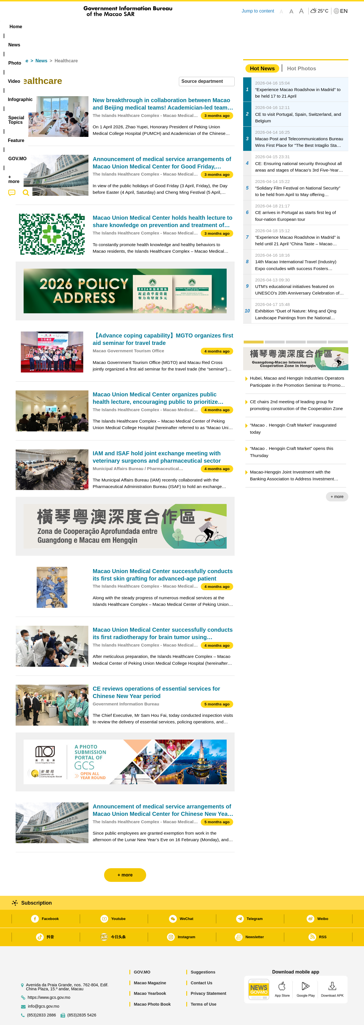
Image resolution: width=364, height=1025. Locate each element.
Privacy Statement (208, 976)
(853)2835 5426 (81, 998)
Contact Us (201, 965)
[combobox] (206, 64)
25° (323, 11)
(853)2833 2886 (41, 998)
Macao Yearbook (150, 976)
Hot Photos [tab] (301, 51)
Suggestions (203, 954)
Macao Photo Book (152, 987)
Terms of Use (203, 987)
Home (22, 43)
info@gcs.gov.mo (43, 989)
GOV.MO (142, 954)
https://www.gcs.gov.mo (49, 980)
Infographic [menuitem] (129, 26)
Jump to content (258, 11)
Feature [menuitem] (204, 26)
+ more (337, 479)
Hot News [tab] (262, 51)
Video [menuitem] (100, 26)
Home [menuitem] (27, 26)
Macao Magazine (150, 965)
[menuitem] (51, 26)
